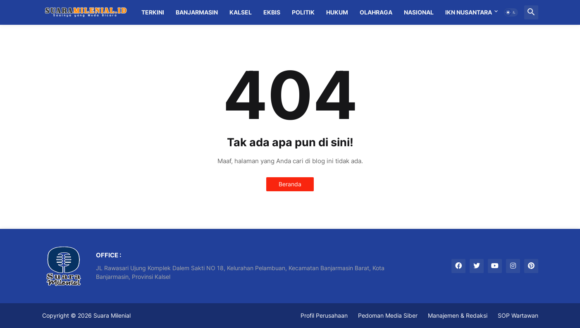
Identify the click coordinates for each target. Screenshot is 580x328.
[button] (511, 12)
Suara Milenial (112, 315)
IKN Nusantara (468, 12)
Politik (303, 12)
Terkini (152, 12)
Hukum (337, 12)
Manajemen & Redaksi (457, 315)
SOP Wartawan (518, 315)
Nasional (419, 12)
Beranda (290, 184)
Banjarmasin (197, 12)
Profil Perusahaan (324, 315)
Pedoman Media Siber (388, 315)
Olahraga (376, 12)
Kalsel (240, 12)
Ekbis (271, 12)
